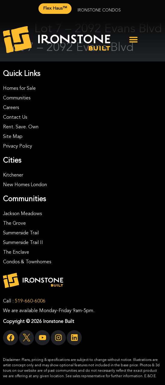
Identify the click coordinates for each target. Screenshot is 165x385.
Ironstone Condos (99, 10)
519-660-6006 (30, 301)
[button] (133, 39)
